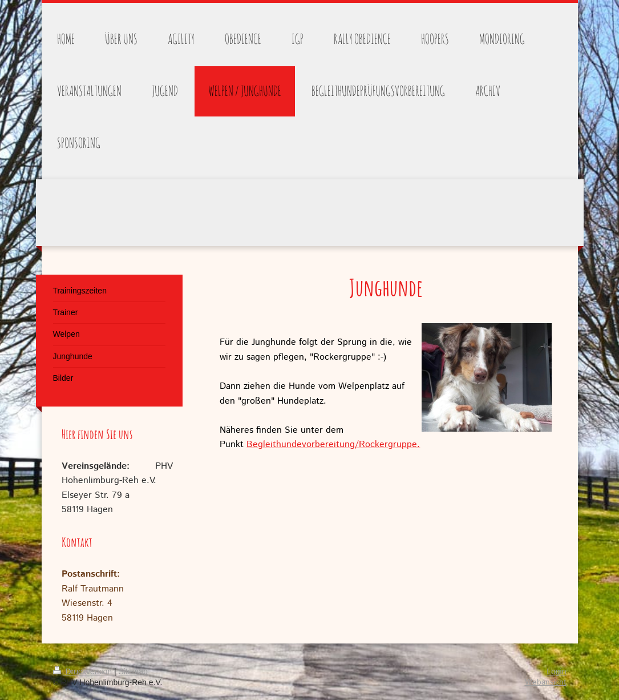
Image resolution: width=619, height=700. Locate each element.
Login (556, 671)
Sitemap (133, 671)
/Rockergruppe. (387, 444)
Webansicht (546, 682)
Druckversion (83, 671)
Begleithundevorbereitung (300, 444)
